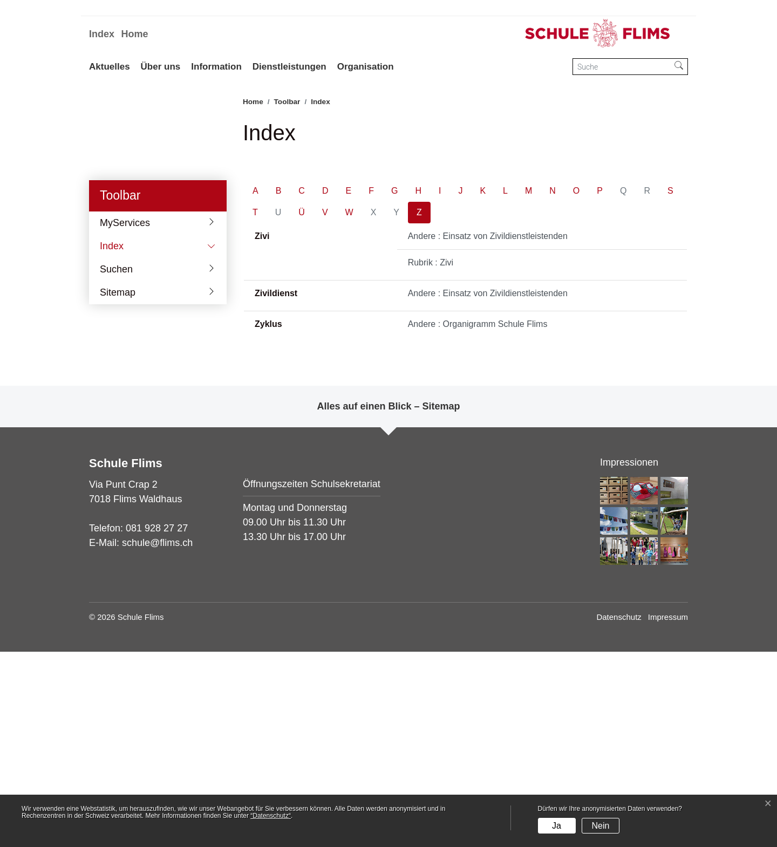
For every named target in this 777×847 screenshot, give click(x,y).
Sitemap (117, 487)
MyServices (125, 417)
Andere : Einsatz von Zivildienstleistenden (488, 431)
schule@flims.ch (157, 738)
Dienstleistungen (289, 67)
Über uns (161, 67)
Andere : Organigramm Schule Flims (478, 519)
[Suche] (621, 66)
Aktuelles (109, 67)
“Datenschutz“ (270, 815)
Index (101, 34)
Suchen (116, 464)
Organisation (365, 67)
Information (216, 67)
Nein (600, 825)
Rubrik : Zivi (430, 457)
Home (134, 34)
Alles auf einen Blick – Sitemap (388, 601)
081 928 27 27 (157, 723)
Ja (556, 825)
